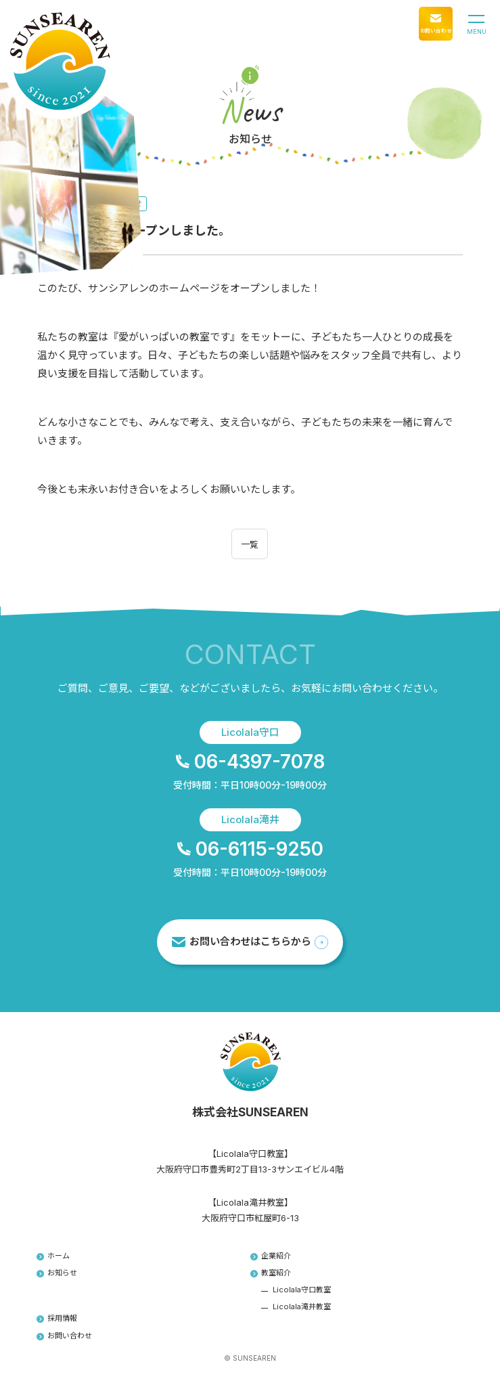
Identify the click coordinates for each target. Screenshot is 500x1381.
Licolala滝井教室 (302, 1306)
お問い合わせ (65, 1336)
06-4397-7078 (250, 761)
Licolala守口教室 (302, 1289)
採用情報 (57, 1318)
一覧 (249, 544)
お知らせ (57, 1273)
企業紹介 (271, 1256)
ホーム (53, 1256)
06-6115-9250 (250, 848)
